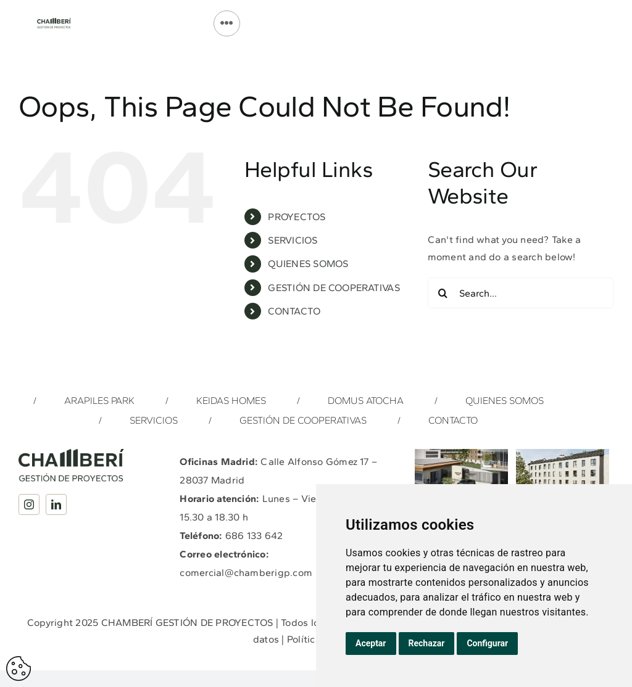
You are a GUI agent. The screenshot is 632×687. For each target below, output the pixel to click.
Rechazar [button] (427, 643)
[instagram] (29, 504)
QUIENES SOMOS (308, 263)
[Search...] (520, 293)
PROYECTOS (296, 217)
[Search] (443, 293)
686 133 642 (254, 535)
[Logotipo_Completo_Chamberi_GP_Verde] (54, 22)
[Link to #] (226, 23)
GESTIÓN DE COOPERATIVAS (334, 288)
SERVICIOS (292, 240)
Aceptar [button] (371, 643)
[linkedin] (56, 504)
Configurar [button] (487, 643)
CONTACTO (294, 311)
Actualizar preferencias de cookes (18, 668)
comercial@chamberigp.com (246, 572)
